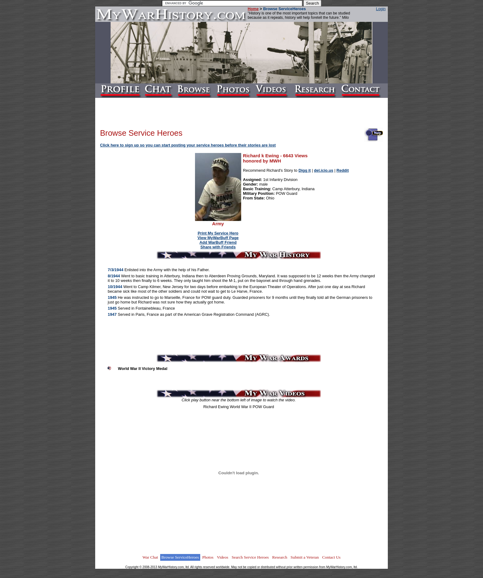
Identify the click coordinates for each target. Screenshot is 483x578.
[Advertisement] (148, 192)
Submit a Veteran (304, 557)
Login (381, 8)
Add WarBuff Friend (218, 242)
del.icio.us (323, 170)
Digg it (304, 170)
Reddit (342, 170)
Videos (222, 557)
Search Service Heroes (250, 557)
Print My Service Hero (218, 233)
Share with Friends (218, 247)
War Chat (150, 557)
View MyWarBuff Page (218, 237)
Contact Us (331, 557)
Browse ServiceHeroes (180, 557)
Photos (207, 557)
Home (253, 8)
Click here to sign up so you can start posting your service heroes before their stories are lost (188, 145)
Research (279, 557)
